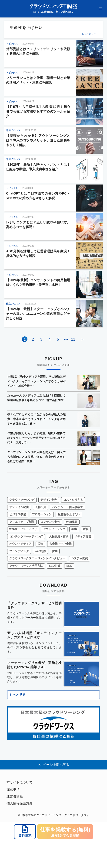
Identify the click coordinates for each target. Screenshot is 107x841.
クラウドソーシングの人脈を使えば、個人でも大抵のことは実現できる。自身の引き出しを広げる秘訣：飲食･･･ (36, 457)
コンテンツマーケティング (26, 536)
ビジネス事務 (17, 514)
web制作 (40, 551)
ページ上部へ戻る (53, 764)
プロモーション (42, 514)
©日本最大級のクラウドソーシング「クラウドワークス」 (54, 815)
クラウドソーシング (21, 499)
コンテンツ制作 (50, 521)
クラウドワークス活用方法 (26, 566)
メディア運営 (82, 536)
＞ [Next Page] (82, 339)
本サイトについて (20, 782)
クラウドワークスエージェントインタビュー (37, 558)
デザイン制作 (48, 499)
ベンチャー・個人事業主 (67, 507)
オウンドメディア (20, 543)
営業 (54, 551)
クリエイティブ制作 (21, 521)
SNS (69, 566)
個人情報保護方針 (20, 803)
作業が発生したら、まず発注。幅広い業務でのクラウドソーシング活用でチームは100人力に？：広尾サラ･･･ (36, 438)
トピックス (12, 43)
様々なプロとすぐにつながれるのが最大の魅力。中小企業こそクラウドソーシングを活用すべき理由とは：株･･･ (36, 419)
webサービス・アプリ (23, 529)
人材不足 (40, 507)
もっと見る (87, 34)
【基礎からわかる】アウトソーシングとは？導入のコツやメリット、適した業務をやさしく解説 (38, 140)
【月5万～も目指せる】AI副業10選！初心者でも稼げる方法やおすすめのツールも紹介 (38, 111)
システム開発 (79, 558)
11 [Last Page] (73, 339)
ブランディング (19, 551)
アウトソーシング (54, 529)
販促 (86, 529)
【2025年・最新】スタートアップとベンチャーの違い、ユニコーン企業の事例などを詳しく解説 (38, 313)
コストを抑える (73, 499)
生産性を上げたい (69, 514)
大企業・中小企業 (60, 543)
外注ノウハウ (13, 130)
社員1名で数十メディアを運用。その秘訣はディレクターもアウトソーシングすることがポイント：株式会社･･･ (36, 381)
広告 (40, 543)
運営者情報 (15, 796)
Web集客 (71, 521)
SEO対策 (54, 566)
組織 (74, 529)
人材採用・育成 (58, 536)
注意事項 (13, 789)
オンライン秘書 (19, 507)
